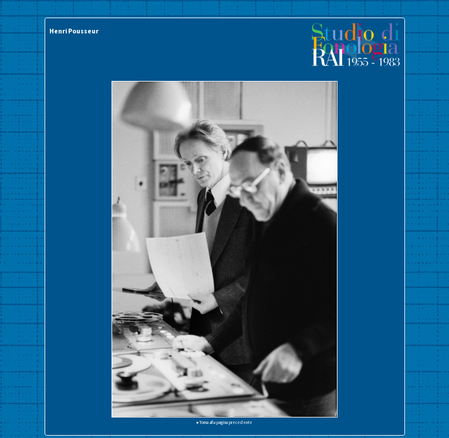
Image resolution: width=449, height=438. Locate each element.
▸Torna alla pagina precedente (224, 422)
